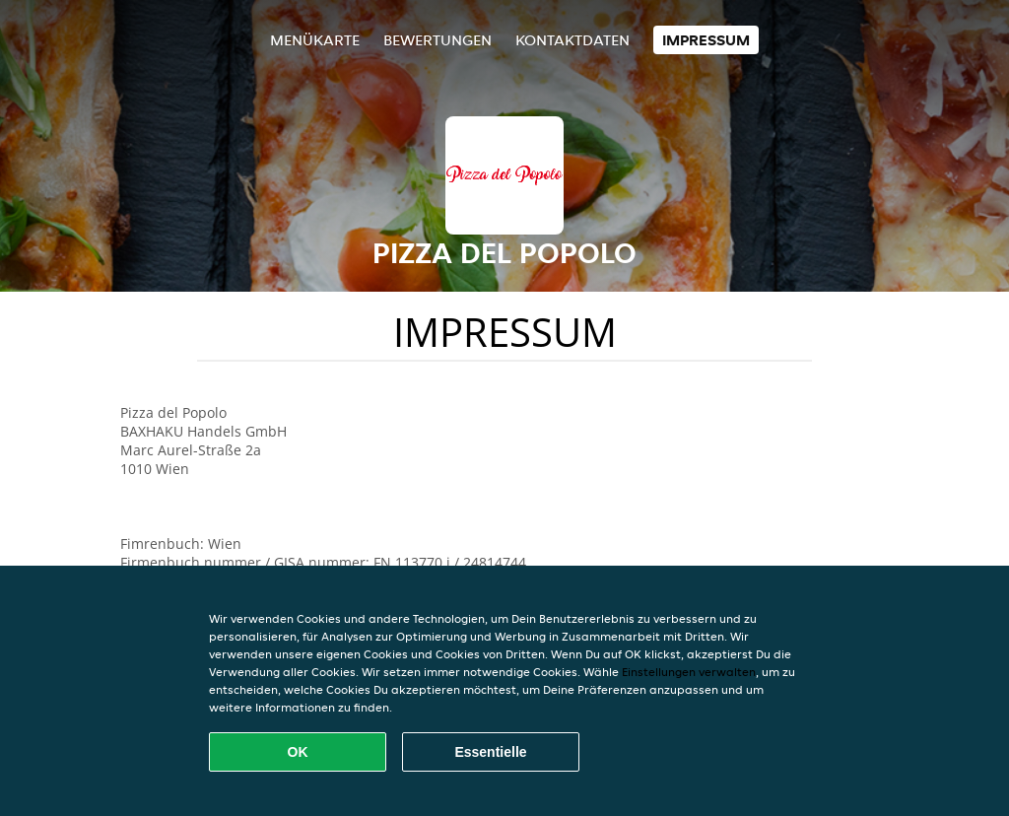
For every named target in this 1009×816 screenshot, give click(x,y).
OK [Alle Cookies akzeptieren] (298, 752)
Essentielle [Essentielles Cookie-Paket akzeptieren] (490, 752)
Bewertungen (437, 40)
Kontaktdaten (572, 40)
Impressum (706, 40)
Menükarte (315, 40)
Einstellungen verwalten (689, 671)
